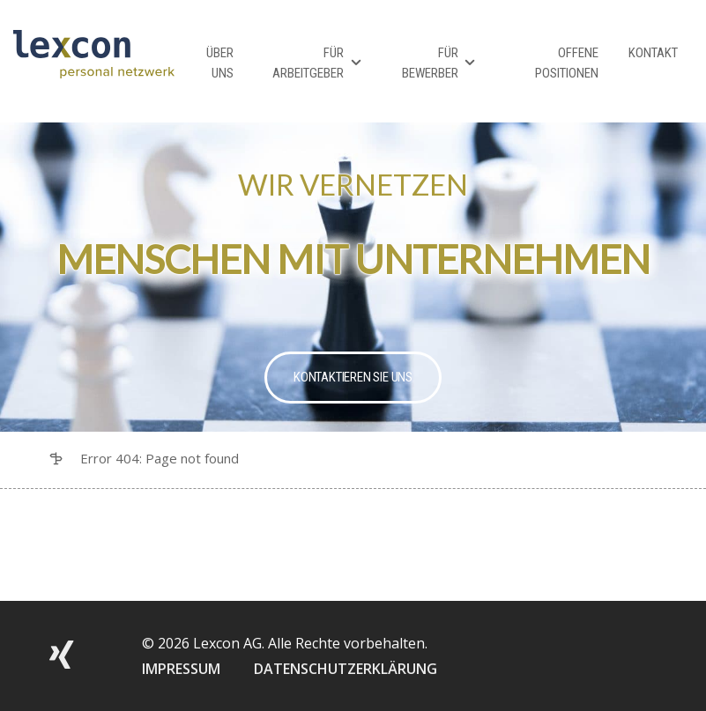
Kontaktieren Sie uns (353, 377)
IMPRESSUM (181, 668)
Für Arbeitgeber (308, 63)
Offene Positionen (566, 63)
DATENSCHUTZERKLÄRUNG (345, 668)
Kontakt (653, 53)
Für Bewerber (430, 63)
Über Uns (220, 63)
